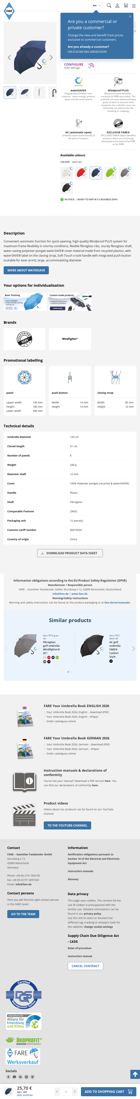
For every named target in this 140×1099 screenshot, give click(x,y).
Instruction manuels (80, 871)
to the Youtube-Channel (67, 825)
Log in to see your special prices (87, 51)
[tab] (68, 672)
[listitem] (10, 92)
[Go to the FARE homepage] (9, 19)
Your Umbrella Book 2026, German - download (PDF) (78, 744)
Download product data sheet (69, 553)
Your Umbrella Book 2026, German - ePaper (72, 749)
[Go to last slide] (9, 57)
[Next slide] (51, 57)
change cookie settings (98, 926)
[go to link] (24, 828)
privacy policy (92, 913)
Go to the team (23, 914)
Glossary (73, 879)
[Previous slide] (6, 649)
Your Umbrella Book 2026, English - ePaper (72, 716)
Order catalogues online (61, 721)
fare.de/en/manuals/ (117, 602)
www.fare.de (79, 593)
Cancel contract (85, 966)
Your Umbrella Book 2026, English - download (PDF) (77, 712)
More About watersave (26, 270)
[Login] (117, 5)
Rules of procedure (80, 948)
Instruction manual (80, 956)
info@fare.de (60, 593)
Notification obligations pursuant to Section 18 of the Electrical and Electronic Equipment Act (94, 859)
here (107, 781)
